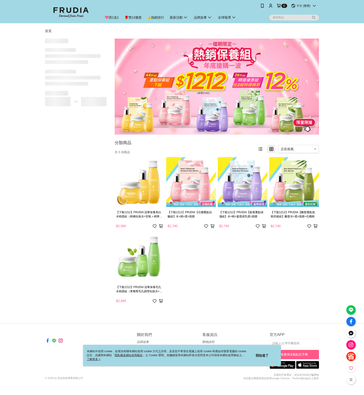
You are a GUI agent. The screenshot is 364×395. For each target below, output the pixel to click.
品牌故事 (143, 342)
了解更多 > (93, 359)
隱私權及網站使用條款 (129, 355)
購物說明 (208, 342)
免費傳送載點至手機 (294, 354)
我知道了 (262, 355)
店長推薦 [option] (287, 149)
